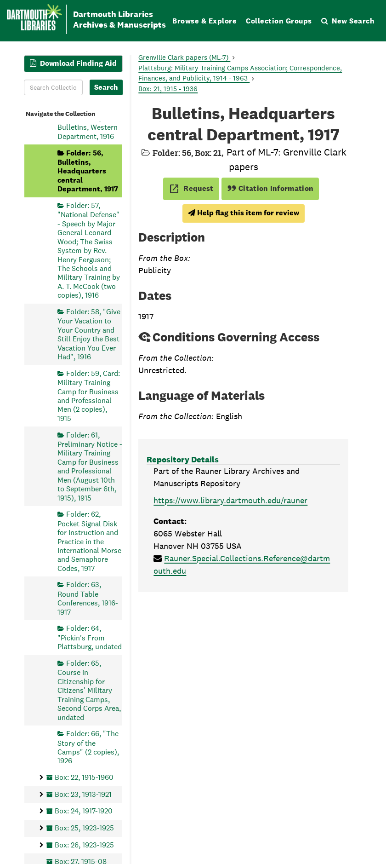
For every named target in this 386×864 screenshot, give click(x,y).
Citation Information (270, 188)
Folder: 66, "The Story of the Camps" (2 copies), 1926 (88, 747)
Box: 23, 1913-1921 (83, 794)
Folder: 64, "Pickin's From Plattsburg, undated (89, 637)
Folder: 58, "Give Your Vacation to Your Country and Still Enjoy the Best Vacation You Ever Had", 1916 (88, 333)
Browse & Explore (204, 21)
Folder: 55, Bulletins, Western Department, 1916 (87, 127)
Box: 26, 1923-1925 (84, 844)
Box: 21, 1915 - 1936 (168, 88)
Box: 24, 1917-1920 (84, 811)
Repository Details (183, 459)
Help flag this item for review (243, 213)
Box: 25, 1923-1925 (84, 827)
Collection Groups (279, 21)
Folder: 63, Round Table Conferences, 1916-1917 (87, 598)
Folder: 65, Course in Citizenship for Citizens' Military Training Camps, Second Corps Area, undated (89, 690)
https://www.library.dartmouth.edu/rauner (230, 500)
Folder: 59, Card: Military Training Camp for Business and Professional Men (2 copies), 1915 (88, 395)
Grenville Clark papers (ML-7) (184, 57)
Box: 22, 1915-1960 (84, 777)
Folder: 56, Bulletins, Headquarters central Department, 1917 (87, 171)
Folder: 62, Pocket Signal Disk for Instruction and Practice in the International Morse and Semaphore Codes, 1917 (89, 541)
